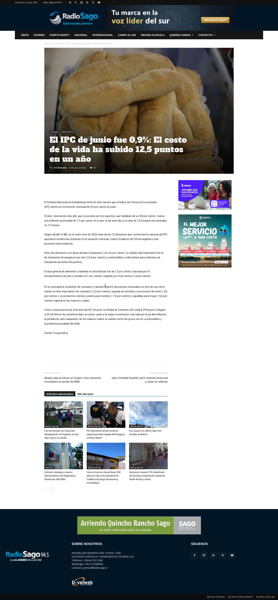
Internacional (103, 35)
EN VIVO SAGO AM (265, 596)
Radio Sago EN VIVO (52, 2)
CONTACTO (207, 35)
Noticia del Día (68, 132)
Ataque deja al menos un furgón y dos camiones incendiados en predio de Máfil (72, 379)
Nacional (81, 35)
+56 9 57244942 (93, 564)
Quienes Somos (181, 35)
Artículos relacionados (59, 394)
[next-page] (52, 490)
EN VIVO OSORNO (216, 596)
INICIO (25, 35)
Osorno (39, 35)
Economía (58, 43)
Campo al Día (127, 35)
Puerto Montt (60, 35)
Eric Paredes (60, 167)
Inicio (47, 43)
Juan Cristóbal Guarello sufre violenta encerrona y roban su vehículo (139, 379)
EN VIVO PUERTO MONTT (240, 596)
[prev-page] (46, 490)
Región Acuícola (152, 35)
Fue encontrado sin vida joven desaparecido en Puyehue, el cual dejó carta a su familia (61, 434)
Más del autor (85, 394)
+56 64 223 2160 (93, 560)
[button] (70, 2)
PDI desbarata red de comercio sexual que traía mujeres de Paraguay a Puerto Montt (105, 434)
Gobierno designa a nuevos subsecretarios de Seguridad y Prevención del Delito (60, 476)
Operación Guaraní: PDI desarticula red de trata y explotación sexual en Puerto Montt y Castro (147, 476)
